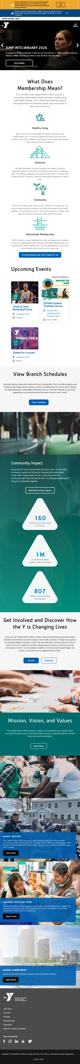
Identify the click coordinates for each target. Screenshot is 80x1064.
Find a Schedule (39, 402)
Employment (9, 1021)
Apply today (11, 916)
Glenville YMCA (52, 311)
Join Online (19, 63)
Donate (31, 660)
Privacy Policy (38, 1059)
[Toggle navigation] (75, 25)
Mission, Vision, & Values (14, 1029)
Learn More (39, 746)
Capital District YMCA (11, 19)
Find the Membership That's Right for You (40, 255)
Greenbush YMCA (53, 316)
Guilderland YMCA (22, 314)
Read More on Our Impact (40, 490)
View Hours (61, 4)
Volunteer (49, 660)
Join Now (7, 1009)
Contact (6, 1013)
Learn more (11, 853)
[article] (40, 4)
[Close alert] (67, 4)
